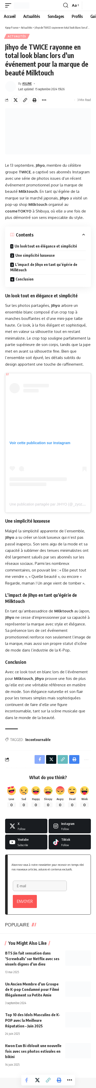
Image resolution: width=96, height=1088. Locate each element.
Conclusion (25, 279)
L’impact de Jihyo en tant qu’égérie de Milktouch (43, 267)
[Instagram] (70, 826)
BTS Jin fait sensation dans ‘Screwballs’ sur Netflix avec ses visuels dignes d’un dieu (32, 959)
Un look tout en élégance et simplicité (46, 246)
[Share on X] (15, 100)
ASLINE (27, 83)
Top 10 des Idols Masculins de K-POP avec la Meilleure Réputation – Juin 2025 (32, 1020)
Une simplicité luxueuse (35, 255)
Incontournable (38, 739)
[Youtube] (26, 842)
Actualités (17, 36)
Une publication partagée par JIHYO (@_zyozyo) (48, 504)
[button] (9, 5)
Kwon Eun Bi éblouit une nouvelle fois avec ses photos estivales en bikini (33, 1051)
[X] (26, 826)
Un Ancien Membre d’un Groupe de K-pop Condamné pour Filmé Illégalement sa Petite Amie (32, 989)
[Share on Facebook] (26, 1080)
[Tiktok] (70, 842)
